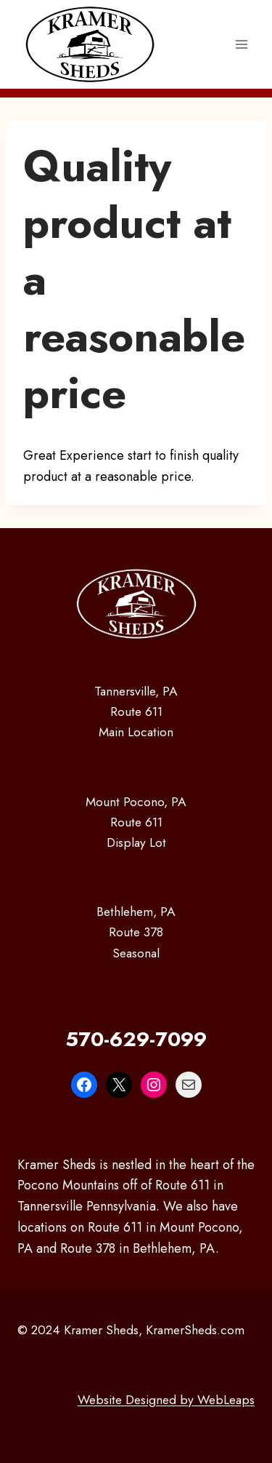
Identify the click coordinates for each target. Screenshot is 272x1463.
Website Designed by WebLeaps (166, 1399)
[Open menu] (241, 44)
